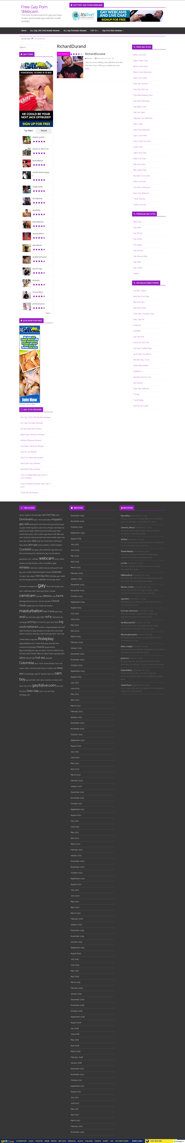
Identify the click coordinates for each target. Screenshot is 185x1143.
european (30, 531)
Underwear (27, 591)
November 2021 (77, 798)
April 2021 (75, 838)
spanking (22, 531)
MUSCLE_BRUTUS (41, 149)
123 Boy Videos (139, 291)
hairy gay (34, 550)
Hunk (34, 572)
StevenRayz (38, 292)
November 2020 (77, 867)
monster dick (49, 631)
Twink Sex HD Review (29, 493)
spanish (37, 674)
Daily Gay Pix (138, 319)
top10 (35, 520)
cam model (27, 572)
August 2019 (76, 953)
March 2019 (75, 982)
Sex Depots (138, 383)
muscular (57, 572)
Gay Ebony (138, 233)
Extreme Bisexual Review (31, 440)
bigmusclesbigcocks (27, 650)
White (28, 528)
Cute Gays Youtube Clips (143, 314)
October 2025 (76, 527)
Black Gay (137, 222)
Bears (44, 650)
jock (56, 568)
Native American (25, 634)
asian (59, 531)
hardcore (26, 537)
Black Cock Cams (140, 66)
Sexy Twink (38, 663)
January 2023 (76, 717)
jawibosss (125, 658)
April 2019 (75, 976)
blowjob (41, 572)
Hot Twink (48, 611)
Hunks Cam (138, 147)
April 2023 (75, 700)
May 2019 (75, 971)
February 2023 (77, 711)
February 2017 (76, 1126)
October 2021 (76, 804)
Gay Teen (137, 262)
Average (30, 586)
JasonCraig (37, 268)
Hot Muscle (57, 541)
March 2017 (75, 1120)
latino (22, 657)
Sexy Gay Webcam (141, 193)
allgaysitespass (52, 627)
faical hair (58, 612)
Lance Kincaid (34, 668)
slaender (49, 658)
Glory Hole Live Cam (142, 141)
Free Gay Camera (140, 84)
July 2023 (75, 683)
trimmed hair (41, 622)
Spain (29, 541)
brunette (44, 653)
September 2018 (78, 1017)
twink (59, 595)
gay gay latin (59, 653)
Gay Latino (137, 245)
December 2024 (77, 585)
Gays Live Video (140, 136)
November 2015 (77, 1132)
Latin (38, 680)
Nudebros (137, 371)
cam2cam (27, 595)
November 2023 (77, 660)
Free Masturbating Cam (142, 95)
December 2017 (77, 1069)
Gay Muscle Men (140, 256)
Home (23, 30)
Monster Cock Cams (141, 176)
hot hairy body (24, 653)
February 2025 (77, 573)
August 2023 (76, 677)
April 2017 (75, 1115)
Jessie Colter (24, 668)
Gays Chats (138, 124)
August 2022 (76, 746)
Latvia (41, 550)
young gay (23, 622)
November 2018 (77, 1005)
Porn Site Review (38, 553)
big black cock (36, 528)
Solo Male (57, 528)
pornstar (52, 643)
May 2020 (75, 902)
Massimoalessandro (129, 635)
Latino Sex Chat (139, 153)
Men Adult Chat (139, 170)
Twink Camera (139, 199)
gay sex (38, 650)
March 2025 (75, 567)
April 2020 (75, 907)
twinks (40, 545)
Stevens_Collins (127, 587)
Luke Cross (42, 563)
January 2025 (76, 579)
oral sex (41, 601)
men (40, 524)
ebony (57, 553)
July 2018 (75, 1028)
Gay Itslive (137, 239)
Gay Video (137, 268)
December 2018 (77, 1000)
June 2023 (75, 688)
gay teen (42, 515)
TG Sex (136, 394)
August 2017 (76, 1092)
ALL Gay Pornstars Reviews (75, 30)
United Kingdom (56, 545)
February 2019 (77, 988)
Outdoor (50, 668)
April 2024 (75, 631)
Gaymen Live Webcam (142, 118)
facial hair (30, 658)
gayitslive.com (44, 685)
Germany (34, 568)
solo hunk (43, 537)
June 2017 (75, 1103)
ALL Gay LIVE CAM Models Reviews (45, 30)
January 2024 (76, 648)
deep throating (38, 631)
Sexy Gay (22, 541)
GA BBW (137, 331)
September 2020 (78, 879)
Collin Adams (38, 534)
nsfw (48, 616)
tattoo (49, 520)
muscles (47, 680)
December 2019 (77, 930)
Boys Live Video (140, 78)
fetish (58, 580)
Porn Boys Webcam (141, 187)
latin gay (33, 544)
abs (55, 668)
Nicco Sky (50, 586)
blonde (34, 515)
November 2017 (77, 1074)
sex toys (22, 580)
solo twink (44, 531)
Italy (51, 541)
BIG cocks (29, 534)
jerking (31, 622)
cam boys (51, 691)
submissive (44, 634)
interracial (35, 537)
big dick (44, 674)
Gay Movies (138, 251)
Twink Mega (138, 400)
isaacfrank (125, 599)
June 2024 (75, 619)
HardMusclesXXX (128, 623)
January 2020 (76, 925)
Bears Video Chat (140, 61)
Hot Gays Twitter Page (142, 348)
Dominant (26, 519)
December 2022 (77, 723)
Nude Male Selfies (140, 365)
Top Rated (28, 131)
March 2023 (76, 706)
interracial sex (57, 617)
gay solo (24, 524)
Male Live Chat (139, 159)
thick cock (46, 524)
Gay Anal (137, 227)
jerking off (34, 524)
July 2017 (74, 1097)
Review (48, 572)
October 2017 (76, 1080)
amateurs (42, 627)
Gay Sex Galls (139, 112)
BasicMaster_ (38, 221)
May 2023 (75, 694)
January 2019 (76, 994)
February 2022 (77, 781)
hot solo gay (51, 580)
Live (45, 691)
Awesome (23, 647)
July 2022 (75, 752)
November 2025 (77, 521)
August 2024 (76, 608)
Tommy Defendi (53, 650)
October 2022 (76, 734)
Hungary (22, 576)
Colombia (26, 663)
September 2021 (77, 809)
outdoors (28, 515)
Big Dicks (128, 507)
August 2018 (76, 1023)
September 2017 (77, 1086)
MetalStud (37, 245)
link (182, 1102)
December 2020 (77, 861)
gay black (48, 534)
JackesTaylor (126, 685)
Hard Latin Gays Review (30, 463)
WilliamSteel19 (127, 551)
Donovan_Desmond (129, 611)
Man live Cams (139, 164)
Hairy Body (23, 545)
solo (34, 540)
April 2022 (75, 769)
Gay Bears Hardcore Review (32, 446)
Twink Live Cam (139, 205)
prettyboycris (39, 303)
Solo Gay (33, 690)
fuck (21, 591)
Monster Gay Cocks (141, 360)
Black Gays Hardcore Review (33, 435)
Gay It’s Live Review (29, 452)
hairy (62, 650)
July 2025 (75, 544)
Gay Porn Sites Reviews (113, 30)
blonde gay (31, 647)
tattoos (47, 595)
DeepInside (38, 186)
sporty (21, 515)
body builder (52, 537)
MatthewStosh (126, 575)
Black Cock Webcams (142, 72)
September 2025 (78, 533)
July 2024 (75, 613)
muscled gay (29, 674)
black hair (61, 537)
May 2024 (75, 625)
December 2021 (77, 792)
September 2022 (78, 740)
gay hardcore (55, 524)
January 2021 (76, 856)
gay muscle (50, 553)
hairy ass (59, 686)
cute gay (39, 596)
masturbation (31, 611)
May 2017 (74, 1109)
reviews (51, 653)
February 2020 (77, 919)
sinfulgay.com (24, 695)
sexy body (54, 622)
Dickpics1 (137, 325)
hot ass (40, 657)
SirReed (124, 539)
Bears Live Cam (139, 55)
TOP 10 (94, 30)
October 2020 (76, 873)
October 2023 (76, 665)
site (59, 627)
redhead (35, 559)
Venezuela (42, 520)
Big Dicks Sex (139, 302)
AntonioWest (38, 233)
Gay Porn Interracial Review (32, 458)
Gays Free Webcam (141, 130)
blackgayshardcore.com (28, 601)
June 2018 (75, 1034)
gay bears (55, 550)
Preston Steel (36, 653)
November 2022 (77, 729)
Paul (57, 643)
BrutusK (36, 280)
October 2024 (76, 596)
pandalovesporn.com (142, 377)
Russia (46, 541)
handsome (28, 631)
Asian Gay (60, 634)
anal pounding (49, 568)
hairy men (28, 686)
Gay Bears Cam (139, 107)
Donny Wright (48, 528)
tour (35, 586)
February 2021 (77, 850)
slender (42, 579)
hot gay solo (58, 586)
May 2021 (75, 832)
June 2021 (75, 827)
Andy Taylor (59, 559)
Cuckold (25, 549)
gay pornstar (30, 680)
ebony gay (52, 531)
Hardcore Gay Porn (141, 342)
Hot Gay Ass (42, 576)
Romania (22, 691)
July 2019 (75, 959)
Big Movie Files (139, 308)
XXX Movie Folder (140, 406)
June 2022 (75, 758)
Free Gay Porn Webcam (34, 9)
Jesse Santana (49, 663)
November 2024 (77, 590)
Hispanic (57, 519)
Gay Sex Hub (138, 337)
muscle (40, 647)
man (41, 691)
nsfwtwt (32, 626)
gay (42, 585)
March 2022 (76, 775)
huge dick (34, 639)
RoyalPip (36, 210)
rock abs (56, 534)
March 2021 (75, 844)
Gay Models (63, 54)
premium (35, 580)
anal (22, 616)
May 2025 (75, 556)
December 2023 (77, 654)
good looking (50, 647)
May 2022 (75, 763)
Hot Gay (51, 514)
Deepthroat (30, 606)
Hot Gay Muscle (31, 563)
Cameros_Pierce (127, 528)
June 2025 (75, 550)
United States (24, 639)
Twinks (136, 274)
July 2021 (75, 821)
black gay (40, 591)
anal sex (40, 541)
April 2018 (75, 1046)
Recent (44, 131)
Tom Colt (58, 663)
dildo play (44, 643)
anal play (36, 634)
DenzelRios (125, 516)
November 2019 (77, 936)
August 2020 (76, 884)
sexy (42, 680)
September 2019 (77, 948)
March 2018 (75, 1051)
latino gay (51, 563)
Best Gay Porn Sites (141, 296)
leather (46, 545)
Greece (22, 563)
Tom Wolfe (39, 606)
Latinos (22, 534)
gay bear (52, 634)
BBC (34, 591)
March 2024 (76, 636)
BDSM (37, 531)
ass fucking (27, 553)
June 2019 (75, 965)
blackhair (47, 550)
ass (53, 674)
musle (37, 643)
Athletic (24, 567)
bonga (28, 580)
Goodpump (37, 198)
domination (48, 606)
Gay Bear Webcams (141, 101)
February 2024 (77, 642)
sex (63, 528)
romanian (23, 586)
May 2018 (75, 1040)
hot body (52, 576)
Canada (52, 591)
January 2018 (76, 1063)
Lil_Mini (124, 563)
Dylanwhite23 (126, 670)
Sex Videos (31, 404)
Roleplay (46, 638)
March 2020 (76, 913)
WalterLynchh (38, 137)
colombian (59, 631)
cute (53, 596)
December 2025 (77, 516)
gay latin (40, 617)
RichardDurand (95, 54)
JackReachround (39, 257)
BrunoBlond (38, 160)
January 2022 (76, 786)
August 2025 (76, 539)
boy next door (30, 617)
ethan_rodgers (127, 646)
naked (40, 568)
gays (48, 622)
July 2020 (75, 890)
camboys (54, 680)
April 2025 (75, 562)
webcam (46, 558)
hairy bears (31, 576)
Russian (48, 601)
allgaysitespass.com (27, 643)
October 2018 (76, 1011)
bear (49, 674)
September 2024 (78, 602)
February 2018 (77, 1057)
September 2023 (78, 671)
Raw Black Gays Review (30, 469)
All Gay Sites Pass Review (31, 429)
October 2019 (76, 942)
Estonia (43, 668)
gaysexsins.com (25, 559)
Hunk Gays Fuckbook (142, 354)
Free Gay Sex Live (140, 89)
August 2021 (76, 815)
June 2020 (75, 896)
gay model (61, 576)
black (46, 591)
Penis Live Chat (139, 182)
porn (58, 515)
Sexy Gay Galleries (141, 389)
